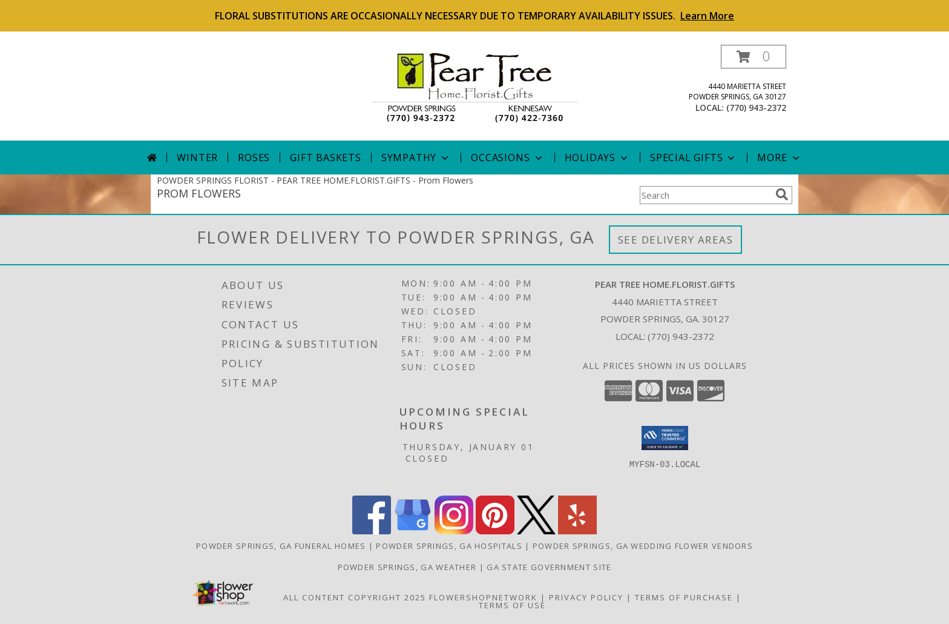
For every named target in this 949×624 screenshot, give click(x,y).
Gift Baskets (325, 157)
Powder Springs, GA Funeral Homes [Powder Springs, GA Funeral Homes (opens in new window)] (281, 545)
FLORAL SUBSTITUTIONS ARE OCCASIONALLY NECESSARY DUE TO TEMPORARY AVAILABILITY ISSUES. (474, 15)
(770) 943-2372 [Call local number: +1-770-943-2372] (756, 107)
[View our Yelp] (577, 531)
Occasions (507, 157)
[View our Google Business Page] (412, 531)
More (779, 157)
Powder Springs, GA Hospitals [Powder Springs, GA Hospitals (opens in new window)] (449, 545)
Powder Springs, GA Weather (407, 567)
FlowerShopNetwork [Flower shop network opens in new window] (483, 597)
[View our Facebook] (371, 531)
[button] (753, 56)
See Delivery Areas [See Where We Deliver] (676, 240)
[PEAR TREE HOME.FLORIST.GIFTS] (474, 87)
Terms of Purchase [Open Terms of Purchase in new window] (684, 597)
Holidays (597, 157)
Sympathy (416, 157)
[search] (782, 194)
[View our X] (536, 531)
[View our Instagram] (454, 531)
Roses (254, 157)
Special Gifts (693, 157)
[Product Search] (705, 195)
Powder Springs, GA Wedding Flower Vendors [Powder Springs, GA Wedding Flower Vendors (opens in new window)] (643, 545)
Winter (197, 157)
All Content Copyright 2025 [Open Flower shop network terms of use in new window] (354, 597)
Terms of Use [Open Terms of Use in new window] (512, 605)
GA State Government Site (549, 567)
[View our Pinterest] (495, 531)
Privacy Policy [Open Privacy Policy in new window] (586, 597)
